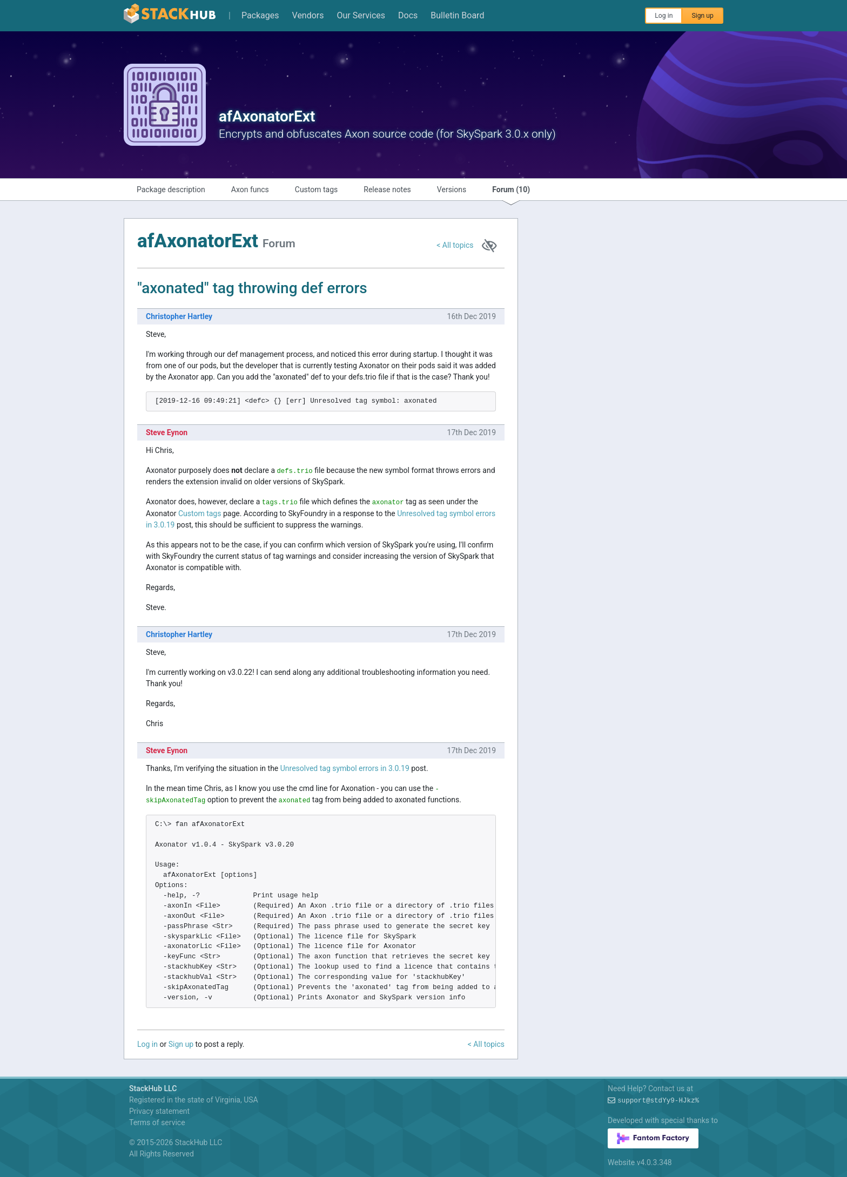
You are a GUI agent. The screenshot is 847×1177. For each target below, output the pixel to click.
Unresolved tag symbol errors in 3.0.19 (344, 768)
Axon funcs (250, 189)
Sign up (702, 15)
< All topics (454, 245)
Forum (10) (511, 189)
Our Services (361, 15)
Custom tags (316, 189)
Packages (260, 15)
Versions (451, 189)
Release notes (387, 189)
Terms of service (157, 1122)
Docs (408, 15)
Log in (664, 15)
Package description (171, 189)
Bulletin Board (457, 15)
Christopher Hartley (179, 316)
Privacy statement (159, 1111)
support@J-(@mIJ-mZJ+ (658, 1101)
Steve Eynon (166, 432)
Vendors (308, 15)
